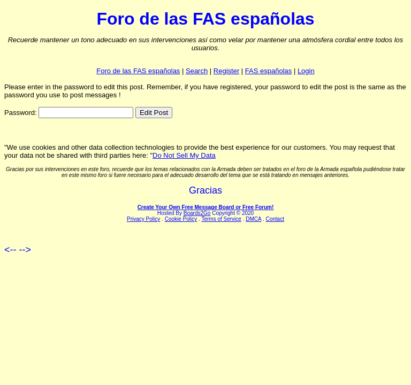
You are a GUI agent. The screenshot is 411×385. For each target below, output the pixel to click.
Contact (274, 219)
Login (306, 71)
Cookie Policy (181, 219)
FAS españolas (268, 71)
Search (197, 71)
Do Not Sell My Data (184, 155)
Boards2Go (197, 213)
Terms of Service (221, 219)
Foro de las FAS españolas (138, 71)
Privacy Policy (143, 219)
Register (226, 71)
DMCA (253, 219)
